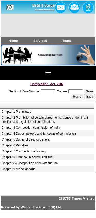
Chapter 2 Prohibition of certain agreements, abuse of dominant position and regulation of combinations (45, 120)
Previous (12, 59)
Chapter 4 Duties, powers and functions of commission (39, 133)
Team (66, 41)
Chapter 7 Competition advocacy (24, 151)
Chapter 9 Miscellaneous (18, 169)
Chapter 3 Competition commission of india (31, 127)
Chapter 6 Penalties (15, 145)
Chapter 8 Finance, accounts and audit (28, 157)
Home (13, 41)
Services (40, 41)
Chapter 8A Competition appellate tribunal (30, 163)
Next (82, 59)
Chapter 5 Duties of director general (26, 139)
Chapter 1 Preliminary (16, 112)
